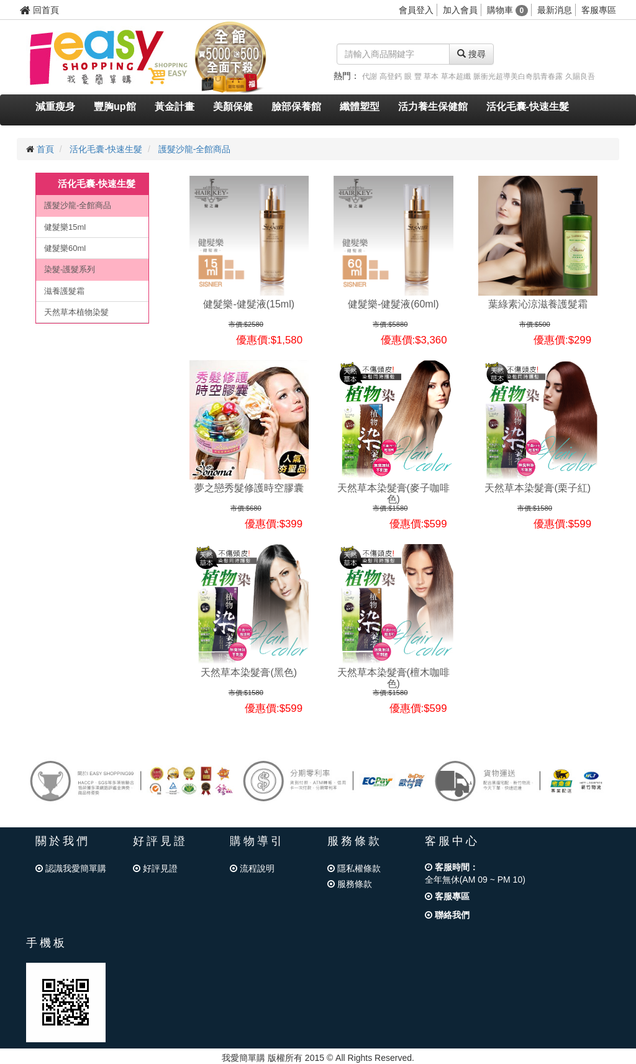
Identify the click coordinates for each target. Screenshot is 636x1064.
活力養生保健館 (433, 106)
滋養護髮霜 (64, 291)
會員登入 (416, 10)
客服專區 (598, 10)
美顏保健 (233, 106)
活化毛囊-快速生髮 (527, 106)
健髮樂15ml (65, 227)
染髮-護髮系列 (69, 269)
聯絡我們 (447, 915)
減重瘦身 (55, 106)
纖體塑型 (359, 106)
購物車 (508, 10)
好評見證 (155, 868)
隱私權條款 (354, 868)
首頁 (45, 149)
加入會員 (460, 10)
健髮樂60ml (65, 248)
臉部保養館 (296, 106)
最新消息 (554, 10)
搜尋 (471, 54)
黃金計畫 (174, 106)
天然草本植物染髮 (76, 312)
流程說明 (252, 868)
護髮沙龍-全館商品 (194, 149)
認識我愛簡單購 (70, 868)
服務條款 (349, 884)
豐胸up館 (115, 106)
